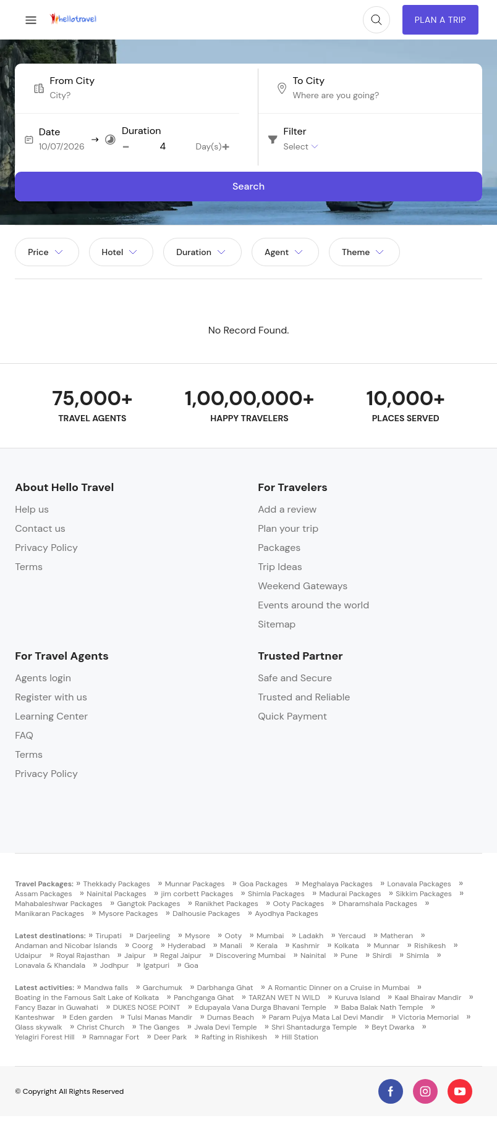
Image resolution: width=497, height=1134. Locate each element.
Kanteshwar (34, 1017)
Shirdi (381, 955)
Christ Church (100, 1027)
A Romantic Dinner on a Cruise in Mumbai (338, 987)
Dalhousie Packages (206, 913)
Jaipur (134, 955)
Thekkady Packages (116, 884)
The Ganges (159, 1027)
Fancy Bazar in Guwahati (56, 1007)
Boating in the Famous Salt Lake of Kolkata (87, 997)
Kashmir (306, 945)
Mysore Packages (128, 913)
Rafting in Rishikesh (234, 1037)
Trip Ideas (280, 566)
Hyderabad (186, 945)
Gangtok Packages (148, 903)
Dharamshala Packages (378, 903)
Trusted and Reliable (304, 697)
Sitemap (276, 624)
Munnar (387, 945)
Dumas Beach (230, 1017)
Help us (32, 509)
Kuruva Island (357, 997)
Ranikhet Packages (226, 903)
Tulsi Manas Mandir (159, 1017)
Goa (191, 965)
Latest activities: (44, 987)
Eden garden (91, 1017)
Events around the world (313, 604)
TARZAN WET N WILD (284, 997)
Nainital (313, 955)
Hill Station (300, 1037)
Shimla (418, 955)
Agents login (43, 677)
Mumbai (270, 935)
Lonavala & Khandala (50, 965)
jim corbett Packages (197, 893)
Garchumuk (162, 987)
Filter (295, 131)
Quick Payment (292, 716)
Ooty (233, 935)
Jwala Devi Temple (225, 1027)
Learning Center (51, 716)
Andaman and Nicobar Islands (66, 945)
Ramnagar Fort (114, 1037)
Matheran (396, 935)
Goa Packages (263, 884)
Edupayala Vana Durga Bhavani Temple (260, 1007)
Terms (29, 566)
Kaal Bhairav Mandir (428, 997)
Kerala (267, 945)
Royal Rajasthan (83, 955)
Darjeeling (154, 935)
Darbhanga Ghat (225, 987)
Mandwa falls (106, 987)
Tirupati (108, 935)
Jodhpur (114, 965)
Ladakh (311, 935)
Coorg (142, 945)
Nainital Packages (116, 893)
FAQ (24, 735)
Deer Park (170, 1037)
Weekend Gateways (302, 585)
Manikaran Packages (49, 913)
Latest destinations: (50, 935)
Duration (141, 131)
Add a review (287, 509)
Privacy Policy (46, 547)
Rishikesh (430, 945)
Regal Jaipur (181, 955)
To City (308, 81)
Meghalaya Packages (337, 884)
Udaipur (28, 955)
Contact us (40, 528)
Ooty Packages (299, 903)
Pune (349, 955)
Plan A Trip (440, 19)
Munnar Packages (195, 884)
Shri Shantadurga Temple (314, 1027)
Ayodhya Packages (286, 913)
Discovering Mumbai (251, 955)
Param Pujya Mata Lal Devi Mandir (326, 1017)
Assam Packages (43, 893)
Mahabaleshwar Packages (59, 903)
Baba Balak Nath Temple (382, 1007)
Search (248, 186)
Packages (279, 547)
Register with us (51, 697)
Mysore (197, 935)
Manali (231, 945)
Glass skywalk (38, 1027)
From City (72, 81)
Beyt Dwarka (393, 1027)
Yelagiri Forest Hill (44, 1037)
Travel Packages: (44, 884)
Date (50, 132)
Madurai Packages (350, 893)
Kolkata (346, 945)
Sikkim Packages (424, 893)
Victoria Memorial (429, 1017)
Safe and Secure (295, 677)
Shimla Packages (276, 893)
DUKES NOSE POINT (147, 1007)
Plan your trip (288, 528)
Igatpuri (156, 965)
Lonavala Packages (419, 884)
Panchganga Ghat (204, 997)
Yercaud (352, 935)
